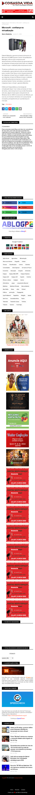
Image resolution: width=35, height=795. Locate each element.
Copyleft (4, 778)
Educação (13, 270)
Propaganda (20, 292)
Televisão (5, 301)
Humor (22, 280)
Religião (23, 295)
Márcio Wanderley (22, 792)
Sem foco (5, 298)
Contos (21, 264)
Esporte (22, 277)
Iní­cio (11, 789)
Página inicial (5, 22)
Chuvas (5, 264)
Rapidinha (16, 295)
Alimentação (23, 258)
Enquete (20, 270)
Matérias (5, 286)
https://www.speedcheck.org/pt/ (17, 715)
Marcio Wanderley (7, 34)
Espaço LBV (15, 277)
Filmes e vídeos (7, 280)
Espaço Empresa (25, 274)
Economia (5, 270)
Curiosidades (6, 267)
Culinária (27, 264)
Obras (12, 289)
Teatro (23, 298)
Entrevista (27, 270)
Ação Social (6, 258)
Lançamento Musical (22, 283)
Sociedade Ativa (14, 298)
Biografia (17, 261)
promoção (11, 292)
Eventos (29, 277)
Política (5, 292)
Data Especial (15, 267)
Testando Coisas (14, 301)
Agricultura (14, 258)
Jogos (13, 283)
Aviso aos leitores (7, 261)
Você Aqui (19, 304)
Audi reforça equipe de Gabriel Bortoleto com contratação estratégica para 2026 (19, 758)
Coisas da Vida (18, 778)
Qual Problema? (7, 295)
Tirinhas (24, 301)
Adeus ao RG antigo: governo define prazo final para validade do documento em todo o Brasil (21, 729)
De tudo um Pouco (26, 267)
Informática (13, 22)
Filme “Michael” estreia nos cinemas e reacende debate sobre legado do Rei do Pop (21, 738)
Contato (23, 789)
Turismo (12, 304)
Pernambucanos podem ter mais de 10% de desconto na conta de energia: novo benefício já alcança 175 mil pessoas (21, 748)
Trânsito (5, 304)
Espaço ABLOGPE (13, 274)
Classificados (12, 264)
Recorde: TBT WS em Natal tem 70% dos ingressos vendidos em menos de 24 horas (21, 767)
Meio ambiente (25, 286)
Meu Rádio (5, 289)
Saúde (29, 295)
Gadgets (16, 280)
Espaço (5, 274)
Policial (23, 289)
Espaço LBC (6, 277)
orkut (18, 289)
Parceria (17, 789)
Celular (23, 261)
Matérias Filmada (14, 286)
